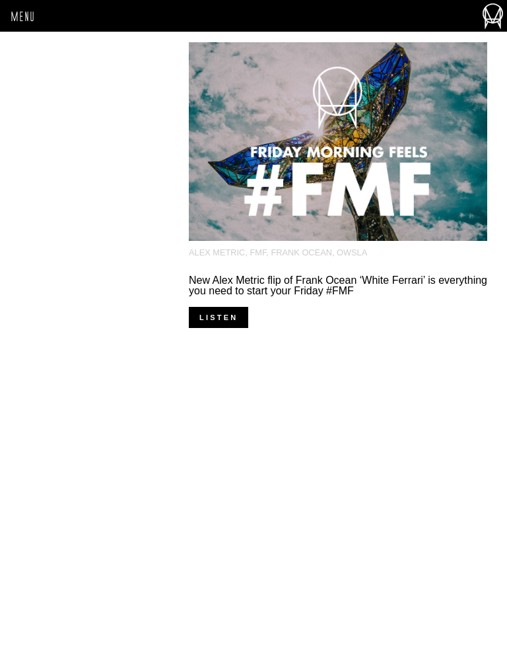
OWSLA (352, 252)
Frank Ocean (301, 252)
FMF (258, 252)
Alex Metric (217, 252)
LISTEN (218, 317)
